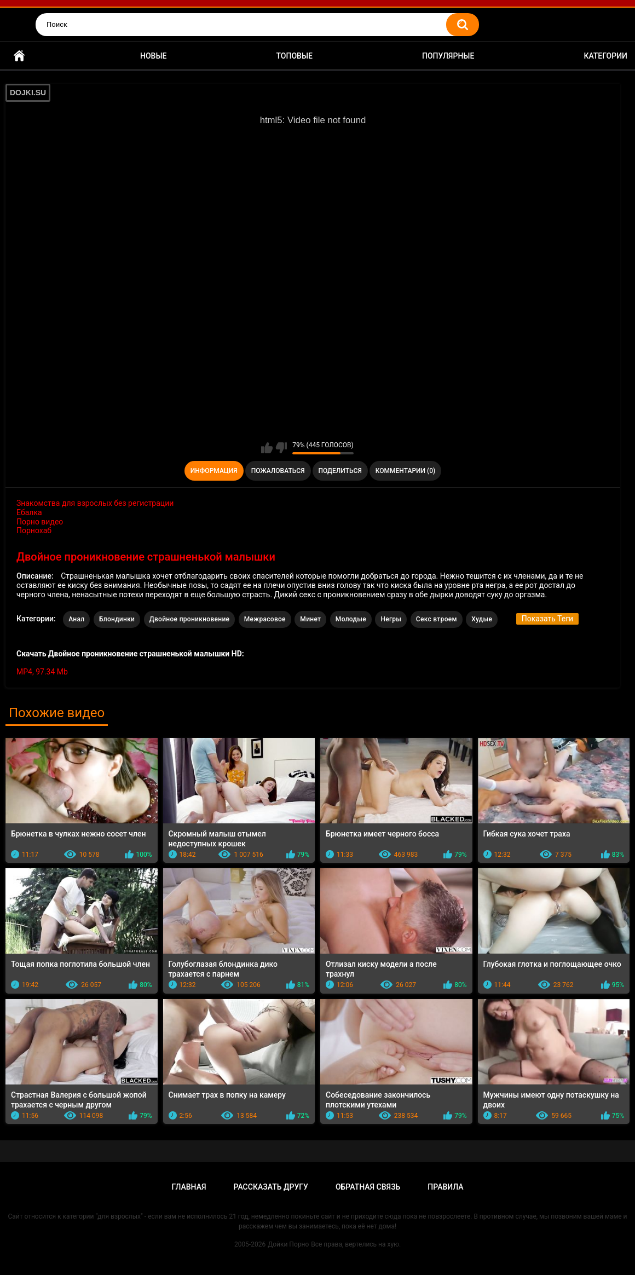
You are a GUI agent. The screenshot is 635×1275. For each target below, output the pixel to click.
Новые (153, 55)
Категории (605, 55)
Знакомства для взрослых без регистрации (95, 503)
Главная (19, 56)
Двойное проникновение (189, 619)
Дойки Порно (288, 1244)
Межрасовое (265, 619)
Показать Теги (547, 618)
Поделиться (340, 471)
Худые (481, 619)
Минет (310, 619)
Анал (76, 619)
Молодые (351, 619)
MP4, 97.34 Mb (42, 671)
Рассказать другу (271, 1186)
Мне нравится (267, 447)
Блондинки (117, 619)
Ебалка (29, 512)
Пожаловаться (278, 471)
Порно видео (39, 521)
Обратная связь (368, 1186)
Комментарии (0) (405, 471)
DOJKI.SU (28, 92)
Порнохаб (33, 530)
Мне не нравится (281, 447)
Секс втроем (436, 619)
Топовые (294, 55)
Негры (390, 619)
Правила (445, 1186)
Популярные (448, 55)
